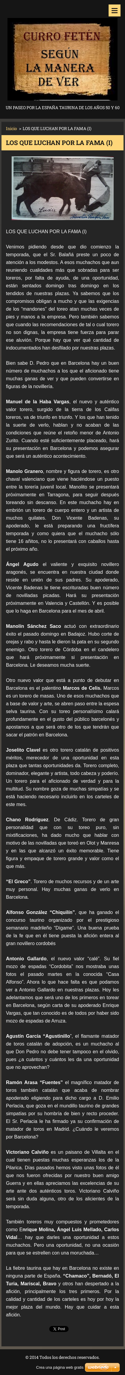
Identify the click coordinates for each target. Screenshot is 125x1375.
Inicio (11, 128)
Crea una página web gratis (60, 1367)
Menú (115, 10)
